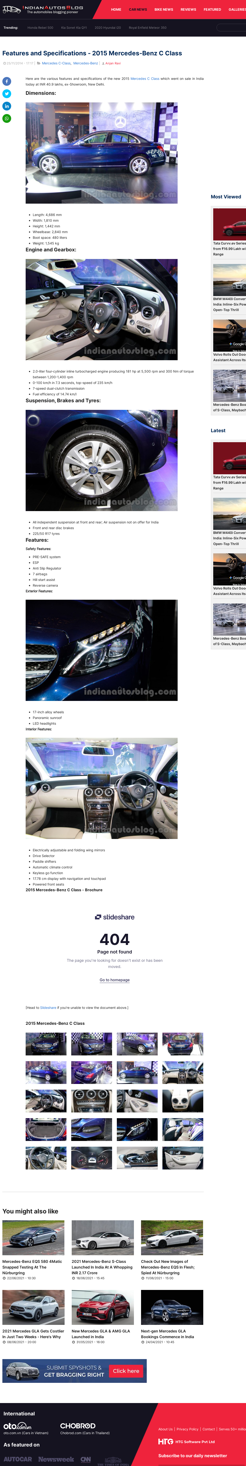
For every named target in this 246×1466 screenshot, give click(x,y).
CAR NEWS (138, 9)
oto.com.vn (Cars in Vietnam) (26, 1433)
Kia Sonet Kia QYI (74, 27)
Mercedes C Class (145, 79)
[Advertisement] (228, 117)
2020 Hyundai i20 (108, 27)
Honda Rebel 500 (40, 27)
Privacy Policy (188, 1429)
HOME (116, 9)
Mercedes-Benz (85, 63)
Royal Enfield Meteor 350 (147, 27)
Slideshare (48, 1008)
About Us (165, 1429)
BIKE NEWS (164, 9)
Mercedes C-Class (56, 63)
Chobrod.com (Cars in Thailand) (85, 1433)
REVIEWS (188, 9)
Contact (209, 1429)
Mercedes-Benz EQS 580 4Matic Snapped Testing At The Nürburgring (32, 1267)
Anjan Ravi (111, 63)
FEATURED (212, 9)
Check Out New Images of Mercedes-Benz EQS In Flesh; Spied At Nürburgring (168, 1267)
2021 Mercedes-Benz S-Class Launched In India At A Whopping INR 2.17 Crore (102, 1267)
